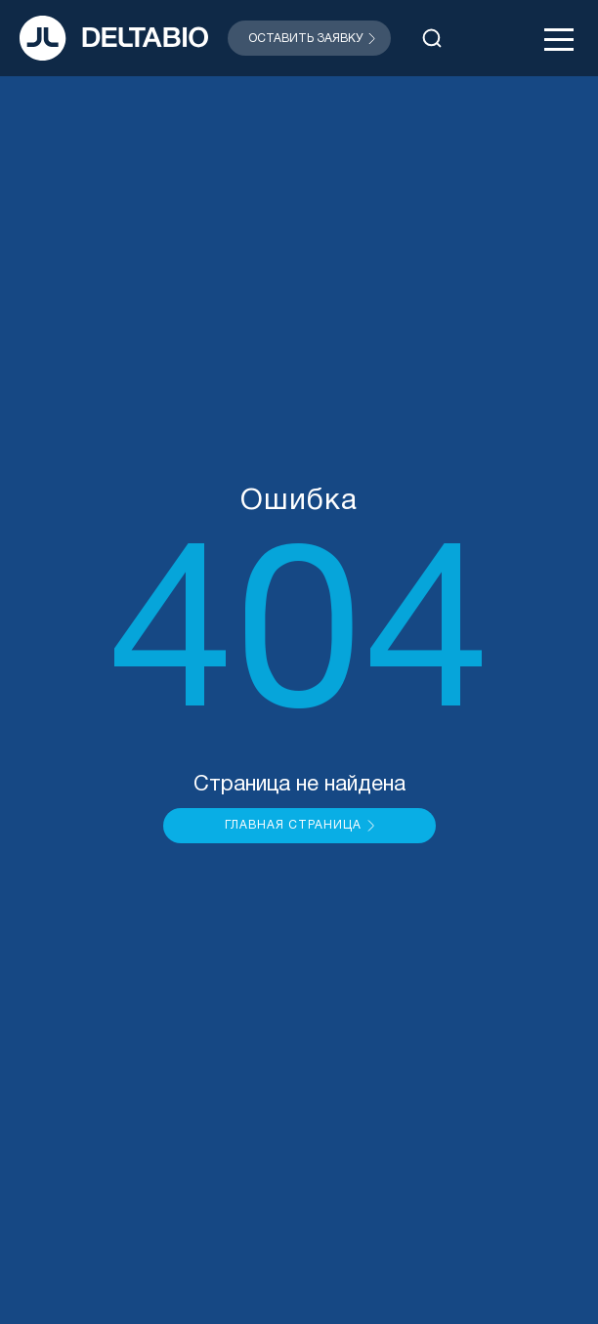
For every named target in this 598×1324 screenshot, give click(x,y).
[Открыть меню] (558, 38)
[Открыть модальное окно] (309, 38)
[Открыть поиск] (431, 38)
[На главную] (114, 38)
